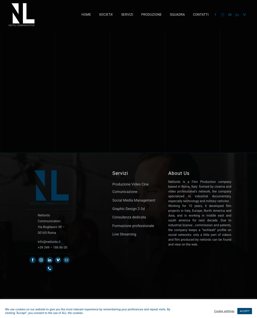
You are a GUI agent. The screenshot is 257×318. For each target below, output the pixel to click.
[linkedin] (237, 14)
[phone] (49, 268)
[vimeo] (244, 14)
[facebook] (215, 14)
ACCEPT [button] (245, 311)
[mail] (66, 260)
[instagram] (222, 14)
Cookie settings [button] (224, 311)
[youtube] (230, 14)
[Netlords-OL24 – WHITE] (22, 4)
